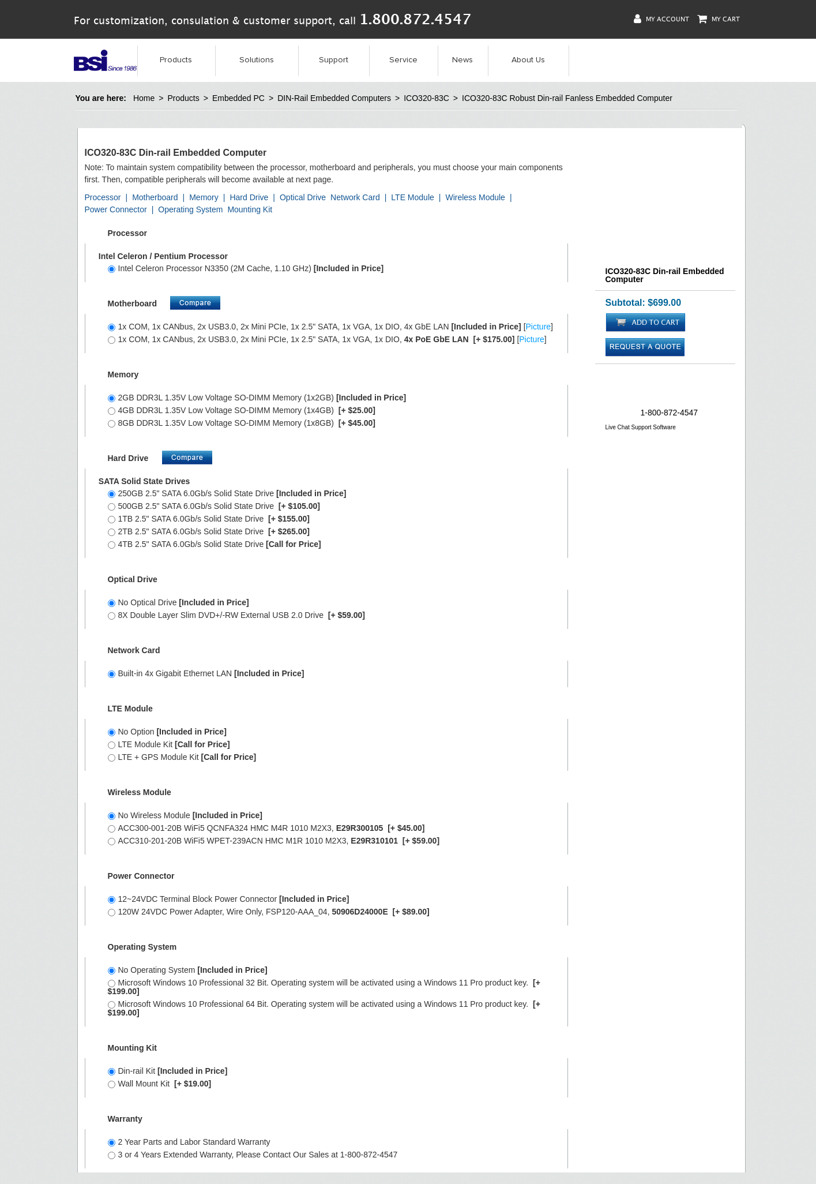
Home (144, 98)
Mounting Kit (249, 209)
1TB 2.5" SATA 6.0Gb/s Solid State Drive (209, 518)
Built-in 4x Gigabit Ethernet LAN (206, 673)
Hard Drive (249, 197)
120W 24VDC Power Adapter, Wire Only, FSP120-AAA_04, (269, 911)
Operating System (190, 209)
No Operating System (188, 970)
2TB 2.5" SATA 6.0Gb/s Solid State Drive (209, 531)
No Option (167, 731)
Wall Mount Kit (160, 1083)
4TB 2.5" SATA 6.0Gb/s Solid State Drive (214, 544)
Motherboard (155, 197)
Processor (103, 197)
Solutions (256, 60)
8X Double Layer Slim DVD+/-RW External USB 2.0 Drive (236, 615)
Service (403, 60)
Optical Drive (303, 197)
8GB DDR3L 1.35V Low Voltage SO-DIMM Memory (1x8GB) (242, 423)
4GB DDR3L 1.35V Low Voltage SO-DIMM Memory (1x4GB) (242, 410)
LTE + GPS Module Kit (182, 757)
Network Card (355, 197)
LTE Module (412, 197)
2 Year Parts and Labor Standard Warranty (189, 1141)
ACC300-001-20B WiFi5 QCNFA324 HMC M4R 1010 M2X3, (266, 828)
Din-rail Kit (168, 1071)
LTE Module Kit (169, 744)
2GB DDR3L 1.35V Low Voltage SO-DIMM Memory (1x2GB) (257, 397)
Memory (204, 197)
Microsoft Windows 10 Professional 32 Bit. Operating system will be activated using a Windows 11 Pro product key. (324, 987)
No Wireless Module (185, 815)
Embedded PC (238, 98)
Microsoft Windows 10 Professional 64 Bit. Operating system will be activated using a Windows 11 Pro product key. (324, 1008)
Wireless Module (475, 197)
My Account (661, 19)
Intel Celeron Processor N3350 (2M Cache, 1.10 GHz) (246, 268)
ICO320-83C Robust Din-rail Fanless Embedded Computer (567, 98)
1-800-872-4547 (669, 412)
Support (333, 60)
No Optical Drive (178, 602)
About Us (528, 60)
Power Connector (116, 209)
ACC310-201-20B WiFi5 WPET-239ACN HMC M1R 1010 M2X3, (274, 840)
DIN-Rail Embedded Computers (334, 98)
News (462, 60)
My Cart (718, 19)
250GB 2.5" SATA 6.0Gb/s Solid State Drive (227, 493)
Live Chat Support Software (641, 427)
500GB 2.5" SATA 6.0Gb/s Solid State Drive (214, 506)
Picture (538, 326)
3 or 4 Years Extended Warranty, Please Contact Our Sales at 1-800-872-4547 (253, 1154)
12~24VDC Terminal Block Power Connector (228, 899)
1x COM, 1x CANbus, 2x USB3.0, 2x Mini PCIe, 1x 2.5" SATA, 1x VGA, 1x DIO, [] (327, 339)
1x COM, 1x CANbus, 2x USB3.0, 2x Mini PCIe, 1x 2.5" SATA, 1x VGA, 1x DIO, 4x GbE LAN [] (331, 326)
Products (176, 60)
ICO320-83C (426, 98)
